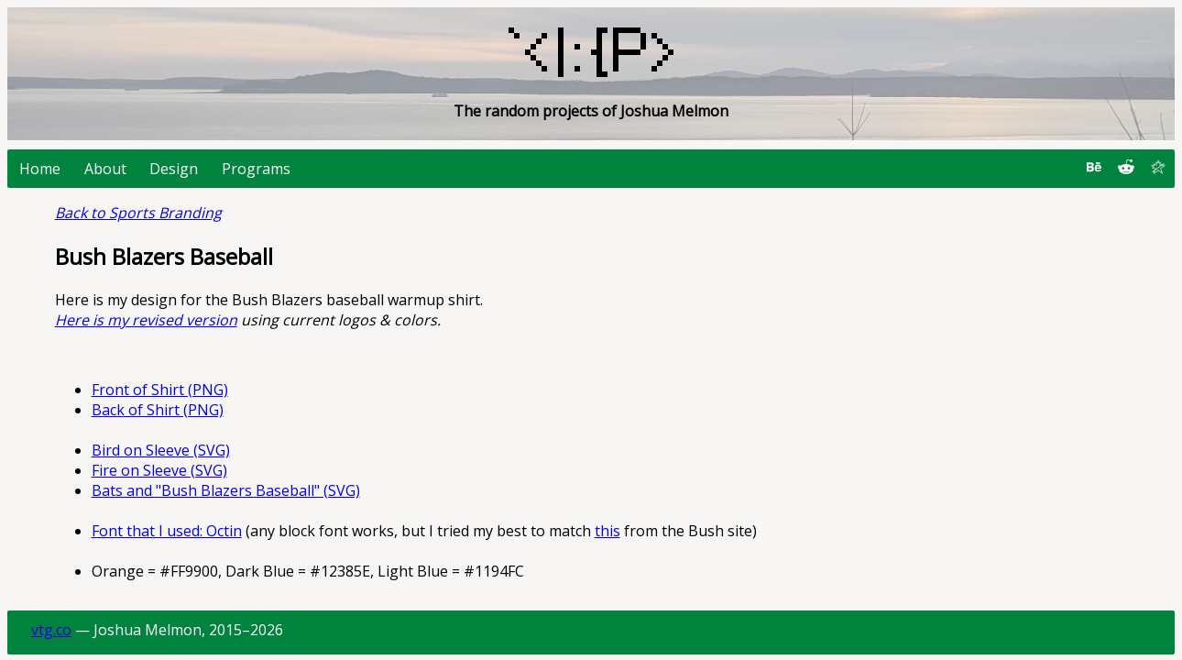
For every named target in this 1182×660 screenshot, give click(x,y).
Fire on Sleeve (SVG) (159, 470)
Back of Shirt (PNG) (158, 410)
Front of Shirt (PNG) (160, 390)
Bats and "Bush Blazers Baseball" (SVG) (226, 490)
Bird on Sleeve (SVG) (161, 450)
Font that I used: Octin (167, 531)
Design (173, 169)
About (105, 169)
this (607, 531)
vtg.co (51, 630)
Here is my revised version (146, 320)
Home (39, 169)
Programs (256, 169)
